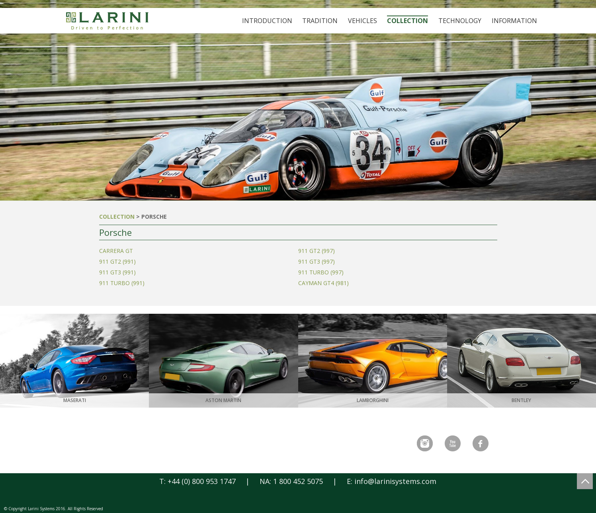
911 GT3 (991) (117, 272)
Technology (459, 20)
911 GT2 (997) (316, 251)
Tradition (320, 20)
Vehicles (362, 20)
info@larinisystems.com (395, 481)
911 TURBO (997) (321, 272)
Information (514, 20)
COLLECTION (117, 216)
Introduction (267, 20)
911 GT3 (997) (316, 261)
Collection (407, 20)
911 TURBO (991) (122, 283)
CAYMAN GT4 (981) (323, 283)
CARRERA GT (116, 251)
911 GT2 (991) (117, 261)
